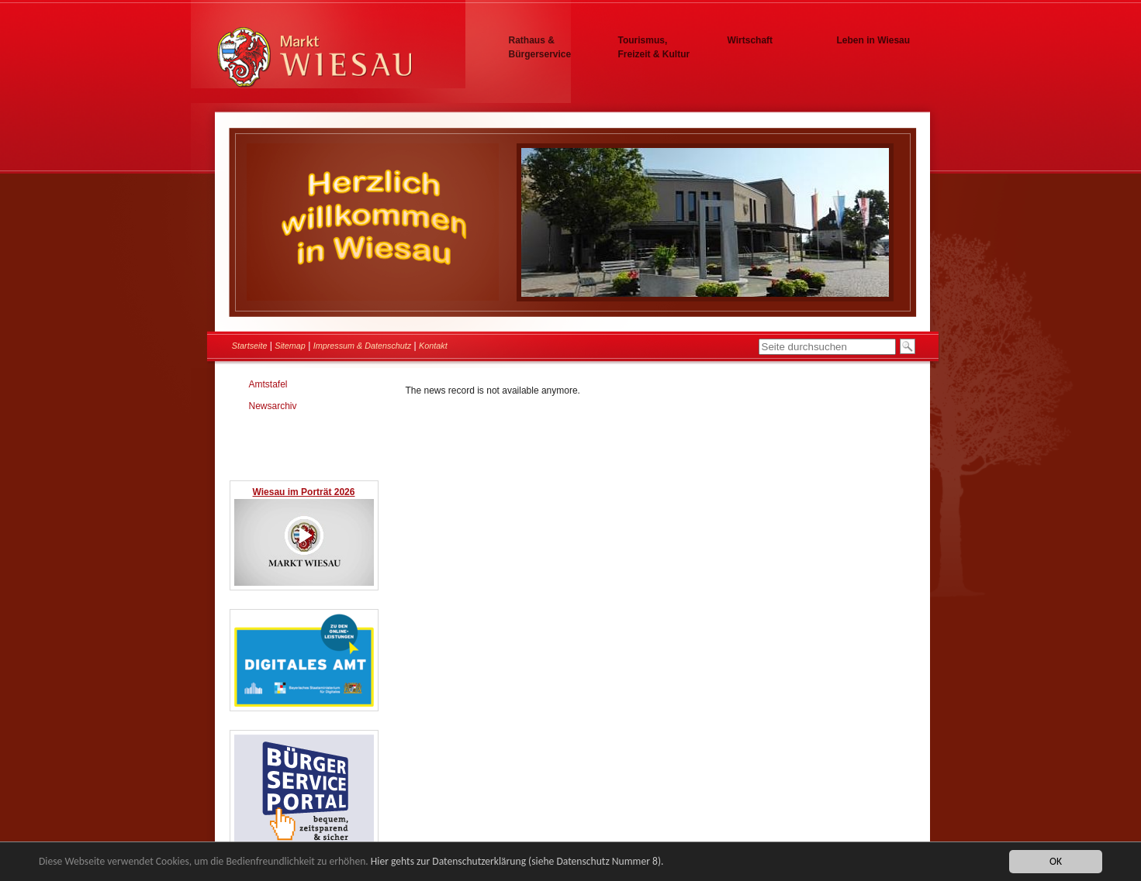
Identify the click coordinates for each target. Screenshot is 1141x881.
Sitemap (290, 345)
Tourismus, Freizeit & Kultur (654, 47)
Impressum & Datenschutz (362, 345)
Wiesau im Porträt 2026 (304, 492)
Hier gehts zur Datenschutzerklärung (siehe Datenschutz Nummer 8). (517, 861)
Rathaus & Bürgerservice (540, 47)
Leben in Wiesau (874, 40)
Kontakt (433, 345)
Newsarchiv (273, 406)
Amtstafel (268, 384)
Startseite (250, 345)
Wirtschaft (750, 40)
